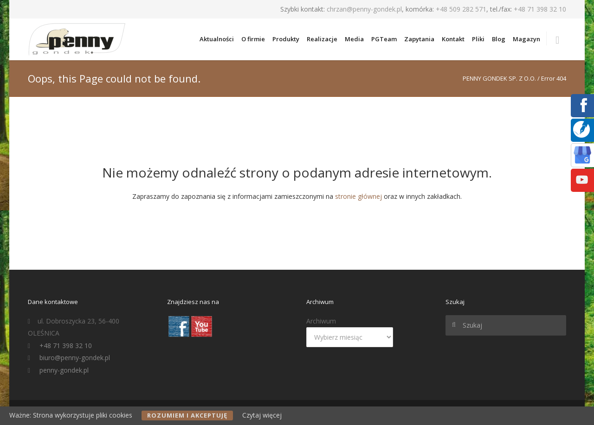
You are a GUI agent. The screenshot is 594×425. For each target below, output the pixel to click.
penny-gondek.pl (64, 370)
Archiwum (321, 321)
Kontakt (453, 39)
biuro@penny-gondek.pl (74, 357)
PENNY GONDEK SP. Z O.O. (499, 78)
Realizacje (322, 39)
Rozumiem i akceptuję (187, 415)
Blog (498, 39)
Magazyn (526, 39)
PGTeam (384, 39)
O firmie (253, 39)
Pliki (478, 39)
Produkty (285, 39)
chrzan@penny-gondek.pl (364, 9)
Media (354, 39)
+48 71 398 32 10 (540, 9)
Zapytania (419, 39)
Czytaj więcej (262, 415)
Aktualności (217, 39)
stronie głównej (358, 196)
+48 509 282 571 (461, 9)
